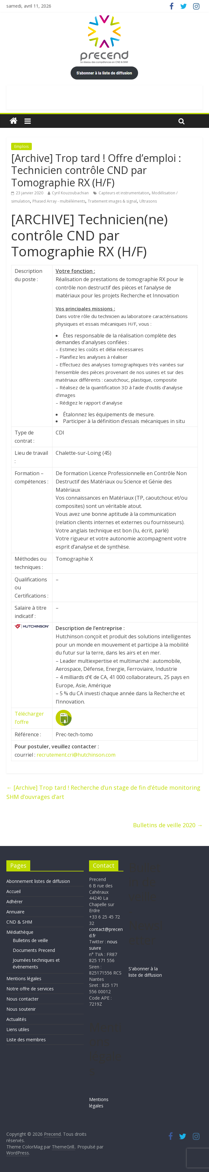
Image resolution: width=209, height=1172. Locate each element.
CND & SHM (19, 922)
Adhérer (14, 901)
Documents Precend (34, 950)
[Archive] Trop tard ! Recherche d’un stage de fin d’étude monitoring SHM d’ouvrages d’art (103, 792)
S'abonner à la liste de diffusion (145, 972)
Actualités (16, 1019)
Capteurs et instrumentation (124, 193)
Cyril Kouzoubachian (70, 193)
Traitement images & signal (112, 201)
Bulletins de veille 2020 (168, 825)
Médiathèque (19, 932)
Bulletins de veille (30, 940)
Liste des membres (26, 1040)
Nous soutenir (21, 1009)
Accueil (13, 891)
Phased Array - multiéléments (58, 201)
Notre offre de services (30, 989)
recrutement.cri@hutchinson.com (76, 754)
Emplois (21, 146)
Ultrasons (148, 201)
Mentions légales (23, 978)
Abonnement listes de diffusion (38, 881)
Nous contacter (22, 999)
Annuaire (15, 912)
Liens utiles (17, 1029)
